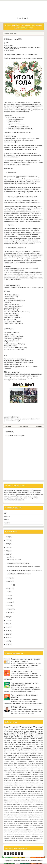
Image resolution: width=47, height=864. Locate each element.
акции (18, 810)
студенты (26, 834)
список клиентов (18, 780)
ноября (10, 578)
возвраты (20, 776)
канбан (13, 817)
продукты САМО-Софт (17, 742)
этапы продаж (16, 804)
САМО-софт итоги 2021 (13, 39)
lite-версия (31, 806)
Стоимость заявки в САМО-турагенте (18, 563)
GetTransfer (37, 804)
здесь (23, 191)
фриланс (27, 838)
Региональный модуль (25, 808)
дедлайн (6, 814)
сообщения (40, 789)
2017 (7, 627)
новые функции (23, 738)
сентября (10, 585)
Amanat (27, 230)
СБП (35, 808)
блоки (15, 763)
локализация (36, 817)
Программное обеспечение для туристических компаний (28, 860)
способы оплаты (8, 791)
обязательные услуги (32, 821)
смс (42, 832)
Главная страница (23, 426)
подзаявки (32, 769)
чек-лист (41, 838)
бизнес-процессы (31, 810)
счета (27, 770)
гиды (29, 812)
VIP (18, 806)
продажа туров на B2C (31, 829)
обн (26, 821)
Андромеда (39, 740)
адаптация (10, 795)
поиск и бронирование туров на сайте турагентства (31, 825)
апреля (10, 602)
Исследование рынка (16, 793)
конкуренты (31, 776)
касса (17, 817)
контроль (36, 763)
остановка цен (21, 823)
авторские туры (12, 810)
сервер (38, 832)
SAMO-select (8, 731)
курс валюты (40, 797)
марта (9, 605)
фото (23, 838)
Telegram (14, 253)
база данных (34, 774)
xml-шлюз (40, 806)
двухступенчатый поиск (37, 812)
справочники (34, 765)
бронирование (8, 755)
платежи (32, 740)
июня (9, 595)
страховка (16, 834)
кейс (18, 769)
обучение (7, 750)
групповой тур (7, 797)
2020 (7, 617)
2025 (7, 540)
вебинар (15, 776)
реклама (25, 752)
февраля (10, 609)
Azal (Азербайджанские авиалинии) (14, 180)
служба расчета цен (36, 755)
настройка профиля (29, 799)
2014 (7, 637)
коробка (37, 776)
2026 (7, 537)
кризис (41, 776)
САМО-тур (34, 47)
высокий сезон (39, 795)
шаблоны (31, 770)
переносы (36, 823)
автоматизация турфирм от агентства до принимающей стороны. (23, 767)
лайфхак (30, 817)
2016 (7, 630)
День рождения (12, 757)
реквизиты (9, 832)
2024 (7, 544)
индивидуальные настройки (25, 763)
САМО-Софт (27, 47)
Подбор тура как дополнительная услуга (19, 573)
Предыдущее (39, 426)
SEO (11, 806)
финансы (40, 753)
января (10, 612)
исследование (30, 815)
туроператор (28, 737)
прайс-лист (28, 787)
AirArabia (40, 178)
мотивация (7, 742)
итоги (15, 47)
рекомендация (19, 789)
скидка (27, 765)
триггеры (26, 802)
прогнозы (34, 787)
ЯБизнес (6, 810)
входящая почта (18, 812)
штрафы (41, 780)
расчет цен (14, 770)
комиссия (25, 817)
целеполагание (39, 802)
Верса (5, 808)
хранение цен (31, 802)
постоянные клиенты (36, 738)
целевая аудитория (34, 838)
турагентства (8, 746)
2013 (7, 641)
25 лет (22, 804)
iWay (27, 806)
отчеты (26, 731)
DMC (42, 791)
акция (15, 795)
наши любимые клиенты (28, 819)
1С (5, 782)
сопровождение (21, 770)
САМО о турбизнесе (18, 707)
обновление (39, 744)
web (5, 757)
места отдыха (13, 799)
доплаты (13, 797)
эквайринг (9, 804)
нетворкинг (32, 785)
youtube (6, 519)
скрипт (12, 761)
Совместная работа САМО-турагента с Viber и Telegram (23, 566)
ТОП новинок (40, 808)
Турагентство (26, 727)
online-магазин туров (18, 772)
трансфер (26, 780)
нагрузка (20, 819)
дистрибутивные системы (22, 814)
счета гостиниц (32, 834)
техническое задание (14, 802)
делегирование (12, 814)
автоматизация (38, 737)
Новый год (28, 772)
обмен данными (8, 765)
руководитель (7, 780)
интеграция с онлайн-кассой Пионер (17, 259)
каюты (20, 817)
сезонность (34, 789)
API (34, 742)
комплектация (23, 784)
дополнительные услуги (28, 748)
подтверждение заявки (13, 825)
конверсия (40, 748)
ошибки (36, 799)
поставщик (23, 800)
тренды (21, 802)
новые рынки (13, 821)
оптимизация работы (12, 823)
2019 (7, 620)
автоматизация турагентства (19, 753)
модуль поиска (13, 785)
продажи (19, 735)
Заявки (23, 744)
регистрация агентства (33, 830)
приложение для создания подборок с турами (15, 829)
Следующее (8, 426)
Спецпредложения (32, 793)
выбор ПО (19, 737)
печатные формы (32, 759)
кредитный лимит (32, 797)
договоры (25, 776)
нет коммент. (10, 50)
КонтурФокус (16, 808)
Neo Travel (37, 202)
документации (32, 262)
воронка (28, 757)
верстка (41, 810)
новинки (20, 47)
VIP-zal (21, 806)
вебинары (7, 516)
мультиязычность (23, 785)
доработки (7, 740)
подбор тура (15, 787)
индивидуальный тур (22, 815)
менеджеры (18, 731)
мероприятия (14, 819)
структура (21, 834)
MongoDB (15, 782)
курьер (5, 799)
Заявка (6, 753)
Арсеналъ (21, 230)
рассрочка (16, 830)
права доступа (28, 742)
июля (9, 591)
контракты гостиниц (32, 784)
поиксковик (17, 800)
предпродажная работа (17, 729)
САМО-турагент (11, 727)
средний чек (7, 834)
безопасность (21, 757)
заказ (9, 815)
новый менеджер (21, 821)
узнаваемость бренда (37, 836)
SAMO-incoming (14, 48)
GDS (37, 742)
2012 (7, 644)
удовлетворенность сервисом (22, 836)
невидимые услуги (38, 819)
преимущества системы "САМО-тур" (25, 827)
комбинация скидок (37, 757)
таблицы (6, 802)
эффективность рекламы (33, 791)
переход (13, 778)
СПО (33, 772)
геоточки (25, 812)
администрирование (9, 769)
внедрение (39, 735)
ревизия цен (12, 789)
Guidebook (9, 782)
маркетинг (33, 731)
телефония (17, 744)
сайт (5, 513)
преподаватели (39, 827)
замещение (13, 815)
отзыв (15, 765)
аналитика (11, 744)
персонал (12, 800)
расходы (22, 830)
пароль (31, 823)
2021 (7, 554)
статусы (12, 834)
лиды (6, 737)
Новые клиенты (30, 744)
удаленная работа (19, 791)
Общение (39, 733)
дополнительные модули (12, 748)
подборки (19, 752)
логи (9, 799)
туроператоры (39, 834)
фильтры (40, 765)
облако (41, 763)
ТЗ (19, 782)
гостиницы (31, 752)
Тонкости (6, 272)
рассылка (13, 733)
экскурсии (31, 761)
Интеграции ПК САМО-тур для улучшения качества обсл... (24, 570)
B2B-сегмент (28, 804)
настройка (33, 753)
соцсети (14, 738)
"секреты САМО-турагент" (26, 733)
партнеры (6, 778)
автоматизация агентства (20, 740)
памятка (27, 823)
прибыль (28, 800)
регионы (26, 830)
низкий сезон (7, 821)
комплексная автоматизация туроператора (15, 759)
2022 (7, 550)
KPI (42, 804)
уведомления (10, 836)
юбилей (6, 840)
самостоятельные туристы (30, 832)
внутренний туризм (9, 812)
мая (9, 598)
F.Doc (35, 770)
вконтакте (7, 523)
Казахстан (10, 808)
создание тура (34, 800)
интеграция (9, 47)
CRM (35, 727)
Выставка (6, 793)
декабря (10, 557)
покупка (22, 787)
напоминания (21, 799)
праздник (6, 827)
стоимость (40, 800)
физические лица (33, 780)
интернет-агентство (24, 755)
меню (9, 819)
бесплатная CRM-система (24, 795)
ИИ (9, 793)
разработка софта (37, 778)
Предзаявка (7, 738)
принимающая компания (23, 778)
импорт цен (32, 782)
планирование (24, 769)
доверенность (31, 814)
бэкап (37, 810)
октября (10, 581)
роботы (14, 832)
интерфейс (18, 797)
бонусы (11, 737)
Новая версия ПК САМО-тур (21, 671)
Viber (19, 253)
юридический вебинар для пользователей (28, 840)
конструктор (24, 797)
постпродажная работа (17, 750)
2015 (7, 634)
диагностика (24, 782)
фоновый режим (18, 838)
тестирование (39, 752)
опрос (5, 823)
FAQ (33, 804)
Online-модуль (29, 735)
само (21, 832)
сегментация (27, 789)
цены (5, 804)
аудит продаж (23, 810)
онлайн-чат (40, 821)
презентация (12, 827)
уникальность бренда (9, 838)
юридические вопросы (13, 840)
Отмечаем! (24, 793)
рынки (18, 832)
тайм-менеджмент (21, 761)
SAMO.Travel (7, 806)
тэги (5, 836)
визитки (33, 795)
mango (35, 806)
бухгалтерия (9, 776)
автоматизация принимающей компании (28, 746)
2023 (7, 547)
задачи (15, 755)
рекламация (21, 765)
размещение (11, 830)
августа (10, 588)
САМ (32, 808)
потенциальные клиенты (31, 750)
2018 (7, 623)
